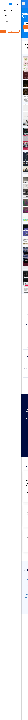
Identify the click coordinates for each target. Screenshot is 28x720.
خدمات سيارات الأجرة (19, 597)
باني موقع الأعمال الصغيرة (18, 680)
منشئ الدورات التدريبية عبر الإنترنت (17, 691)
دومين (23, 662)
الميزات (23, 640)
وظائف (21, 714)
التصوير (12, 579)
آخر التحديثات (22, 652)
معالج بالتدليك (10, 585)
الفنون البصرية (20, 585)
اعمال (23, 579)
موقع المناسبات (21, 671)
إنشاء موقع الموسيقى (19, 673)
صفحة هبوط (14, 30)
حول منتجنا (22, 707)
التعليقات (23, 643)
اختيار (18, 73)
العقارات (22, 591)
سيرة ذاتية (22, 30)
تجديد (23, 594)
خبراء (24, 719)
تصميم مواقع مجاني (20, 700)
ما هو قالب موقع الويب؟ (19, 310)
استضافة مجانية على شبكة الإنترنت (17, 698)
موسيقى (23, 27)
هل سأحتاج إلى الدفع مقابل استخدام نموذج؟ (14, 347)
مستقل (13, 603)
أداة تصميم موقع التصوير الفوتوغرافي (16, 668)
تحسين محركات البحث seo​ (19, 702)
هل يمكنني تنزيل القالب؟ (19, 335)
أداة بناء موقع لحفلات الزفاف (18, 675)
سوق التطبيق (20, 649)
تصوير (6, 23)
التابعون (23, 716)
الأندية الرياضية (15, 600)
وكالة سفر (22, 582)
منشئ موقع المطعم (20, 693)
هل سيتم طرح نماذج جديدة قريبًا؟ (17, 380)
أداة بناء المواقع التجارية (19, 666)
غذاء (18, 594)
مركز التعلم (22, 712)
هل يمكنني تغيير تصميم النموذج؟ (17, 330)
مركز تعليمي (21, 603)
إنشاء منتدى (22, 689)
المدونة (11, 23)
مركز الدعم (22, 710)
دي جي (15, 582)
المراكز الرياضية (20, 588)
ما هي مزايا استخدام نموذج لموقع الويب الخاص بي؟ (15, 315)
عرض (23, 73)
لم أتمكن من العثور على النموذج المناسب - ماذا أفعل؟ (15, 325)
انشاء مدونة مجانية (20, 686)
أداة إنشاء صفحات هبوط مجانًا (18, 664)
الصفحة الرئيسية (21, 636)
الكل (22, 23)
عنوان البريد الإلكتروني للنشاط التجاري (16, 684)
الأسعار (23, 638)
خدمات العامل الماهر (12, 591)
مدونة (18, 579)
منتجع (23, 600)
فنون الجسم (7, 597)
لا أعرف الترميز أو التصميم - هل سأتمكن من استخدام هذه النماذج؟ (14, 357)
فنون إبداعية (5, 27)
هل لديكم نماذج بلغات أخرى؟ (18, 352)
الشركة (17, 23)
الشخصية (12, 588)
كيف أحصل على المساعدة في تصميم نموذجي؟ (16, 385)
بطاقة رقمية (22, 682)
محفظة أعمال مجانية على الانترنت (17, 677)
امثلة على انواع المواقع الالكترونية (17, 645)
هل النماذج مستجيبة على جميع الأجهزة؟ (15, 343)
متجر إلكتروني (7, 30)
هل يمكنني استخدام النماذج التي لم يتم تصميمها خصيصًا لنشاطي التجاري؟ (16, 363)
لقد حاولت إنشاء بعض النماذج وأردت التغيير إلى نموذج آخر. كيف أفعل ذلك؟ (14, 369)
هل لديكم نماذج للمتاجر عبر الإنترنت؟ (16, 339)
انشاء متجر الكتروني (20, 659)
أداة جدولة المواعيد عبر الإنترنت (18, 695)
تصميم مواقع (22, 657)
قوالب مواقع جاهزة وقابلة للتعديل (17, 647)
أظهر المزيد (14, 606)
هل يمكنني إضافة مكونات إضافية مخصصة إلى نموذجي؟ (15, 375)
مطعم (12, 27)
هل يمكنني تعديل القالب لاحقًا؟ (17, 320)
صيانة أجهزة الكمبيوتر (9, 594)
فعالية (17, 27)
